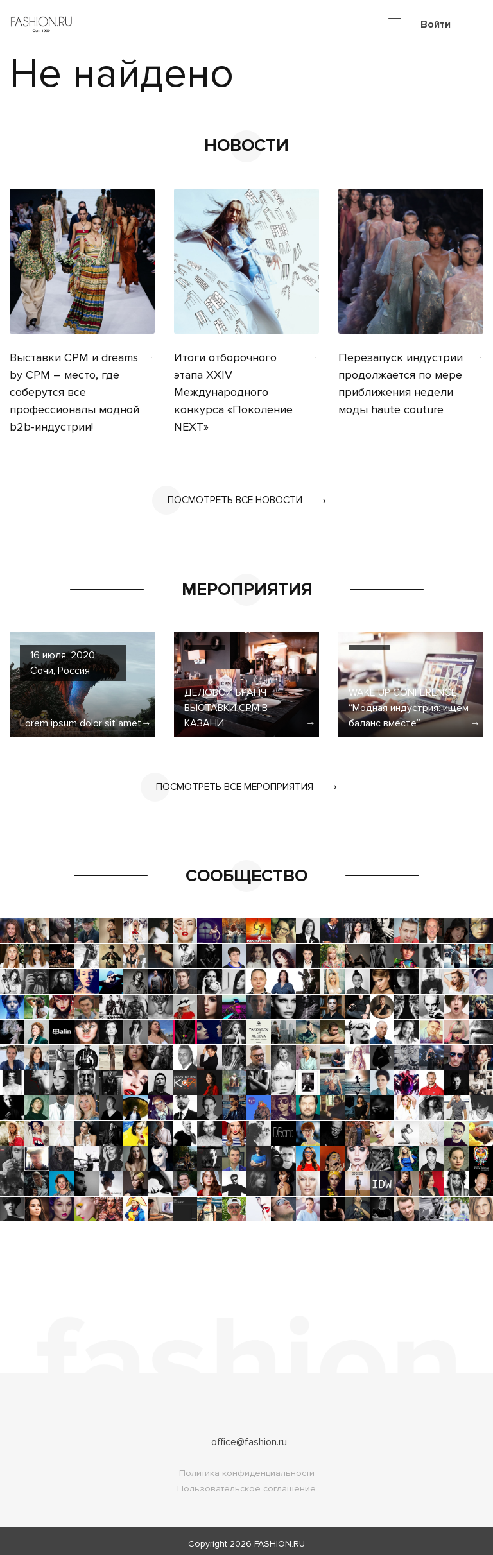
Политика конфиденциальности (247, 1467)
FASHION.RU (279, 1538)
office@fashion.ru (249, 1436)
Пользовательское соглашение (246, 1482)
